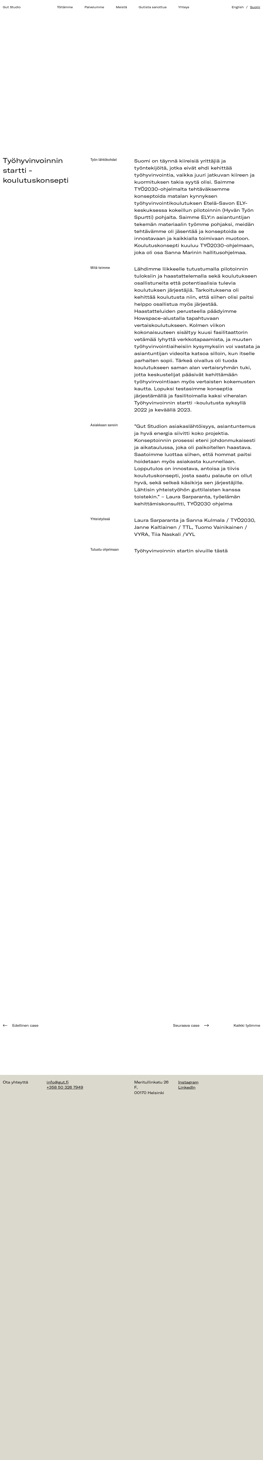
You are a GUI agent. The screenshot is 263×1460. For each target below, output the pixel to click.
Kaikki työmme (247, 1025)
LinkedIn (186, 1087)
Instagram (188, 1082)
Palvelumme (94, 7)
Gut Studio (11, 7)
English (238, 7)
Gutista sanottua (152, 7)
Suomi (255, 7)
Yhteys (183, 7)
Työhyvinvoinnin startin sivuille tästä (181, 551)
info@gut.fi (58, 1082)
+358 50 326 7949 (65, 1087)
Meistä (121, 7)
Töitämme (65, 7)
